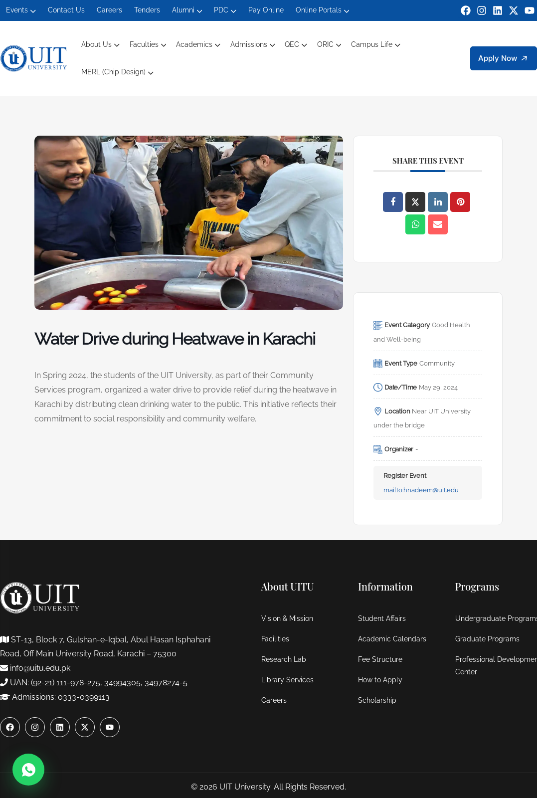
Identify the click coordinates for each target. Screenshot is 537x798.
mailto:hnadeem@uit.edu (421, 490)
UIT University (244, 787)
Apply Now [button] (505, 58)
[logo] (33, 57)
